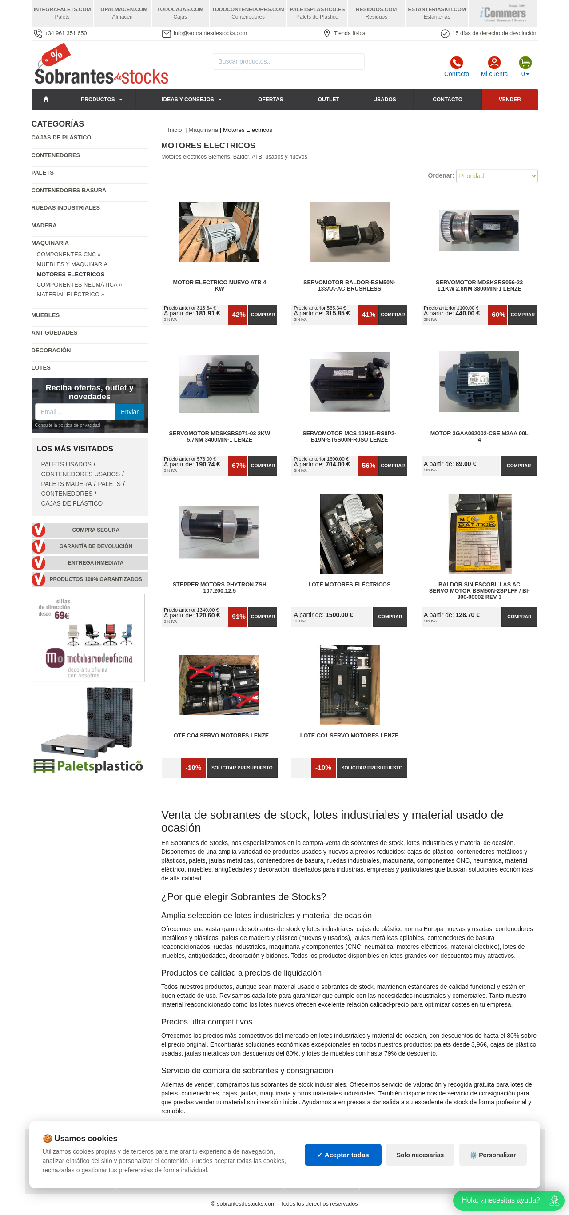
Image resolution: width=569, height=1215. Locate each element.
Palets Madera (66, 484)
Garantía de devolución (95, 546)
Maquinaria (50, 242)
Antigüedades (55, 332)
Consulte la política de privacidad (67, 425)
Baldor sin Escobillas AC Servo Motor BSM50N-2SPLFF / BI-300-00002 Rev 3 (479, 591)
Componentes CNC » (69, 254)
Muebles (46, 315)
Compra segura (95, 530)
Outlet (328, 99)
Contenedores (56, 155)
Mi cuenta (494, 66)
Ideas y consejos (188, 99)
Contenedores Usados (80, 474)
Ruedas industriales (66, 207)
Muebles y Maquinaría (72, 264)
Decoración (51, 350)
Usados (384, 99)
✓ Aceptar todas (343, 1163)
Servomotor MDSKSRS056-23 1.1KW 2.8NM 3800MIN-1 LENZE (479, 285)
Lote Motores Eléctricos (349, 585)
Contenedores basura (69, 190)
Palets (43, 172)
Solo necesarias (420, 1163)
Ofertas (270, 99)
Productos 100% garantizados (95, 579)
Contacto (456, 66)
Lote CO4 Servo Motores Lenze (219, 736)
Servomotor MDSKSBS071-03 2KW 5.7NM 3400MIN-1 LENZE (219, 436)
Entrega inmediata (95, 563)
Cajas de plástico (62, 137)
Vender (510, 99)
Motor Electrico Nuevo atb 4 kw (219, 285)
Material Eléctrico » (70, 294)
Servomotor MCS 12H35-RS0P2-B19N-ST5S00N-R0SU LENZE (349, 436)
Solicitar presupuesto (242, 767)
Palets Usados (66, 464)
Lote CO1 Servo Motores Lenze (349, 736)
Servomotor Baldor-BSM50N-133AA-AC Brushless (349, 285)
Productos (98, 99)
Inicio (175, 130)
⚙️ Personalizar (493, 1163)
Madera (44, 225)
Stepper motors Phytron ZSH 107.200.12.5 (220, 588)
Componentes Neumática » (79, 284)
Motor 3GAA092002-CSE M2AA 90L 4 (479, 436)
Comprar (263, 314)
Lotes (41, 367)
